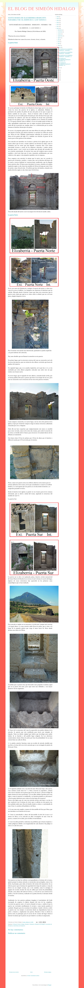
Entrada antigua (47, 972)
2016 (58, 76)
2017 (58, 74)
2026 (58, 16)
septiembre (60, 35)
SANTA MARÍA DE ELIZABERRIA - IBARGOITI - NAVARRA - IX (64, 56)
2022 (58, 24)
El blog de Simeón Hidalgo (18, 924)
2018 (58, 72)
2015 (58, 78)
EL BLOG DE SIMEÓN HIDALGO (41, 8)
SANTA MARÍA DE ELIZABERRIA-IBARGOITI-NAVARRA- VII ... (64, 64)
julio (59, 39)
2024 (58, 20)
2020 (58, 28)
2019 (58, 70)
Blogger (49, 985)
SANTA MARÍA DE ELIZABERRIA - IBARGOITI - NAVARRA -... (64, 50)
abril (59, 43)
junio (59, 41)
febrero (59, 47)
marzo (59, 45)
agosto (59, 37)
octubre (59, 34)
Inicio (31, 972)
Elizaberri (27, 924)
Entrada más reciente (14, 972)
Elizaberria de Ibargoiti (40, 924)
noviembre (60, 32)
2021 (58, 26)
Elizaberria (32, 924)
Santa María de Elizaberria (19, 925)
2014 (58, 79)
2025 (58, 18)
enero (59, 67)
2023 (58, 22)
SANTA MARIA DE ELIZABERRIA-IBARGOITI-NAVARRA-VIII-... (64, 60)
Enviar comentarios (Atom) (33, 975)
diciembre (60, 30)
